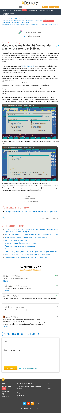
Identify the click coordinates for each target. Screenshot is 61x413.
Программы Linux (13, 43)
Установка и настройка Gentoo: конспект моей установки (27, 255)
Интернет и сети (47, 19)
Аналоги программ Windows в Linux (29, 386)
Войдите (21, 36)
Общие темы (25, 22)
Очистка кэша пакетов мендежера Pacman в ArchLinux (26, 257)
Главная (4, 10)
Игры (35, 10)
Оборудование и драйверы (34, 21)
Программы (30, 10)
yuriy (10, 286)
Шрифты (16, 22)
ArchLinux (44, 24)
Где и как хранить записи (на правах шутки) (22, 246)
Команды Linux (53, 24)
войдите (25, 201)
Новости (9, 10)
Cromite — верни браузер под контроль (20, 243)
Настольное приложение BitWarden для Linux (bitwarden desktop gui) (31, 234)
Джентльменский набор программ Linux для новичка (26, 237)
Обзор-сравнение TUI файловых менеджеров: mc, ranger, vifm (31, 211)
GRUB (15, 19)
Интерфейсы (41, 10)
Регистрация (54, 7)
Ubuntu (21, 19)
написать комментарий (30, 269)
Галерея (12, 13)
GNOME (10, 19)
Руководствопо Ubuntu (5, 14)
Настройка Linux (19, 21)
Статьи (24, 10)
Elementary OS (35, 24)
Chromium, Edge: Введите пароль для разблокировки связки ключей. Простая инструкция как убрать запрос (31, 230)
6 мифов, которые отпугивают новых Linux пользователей (28, 249)
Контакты (20, 395)
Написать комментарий (23, 334)
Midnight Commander (28, 66)
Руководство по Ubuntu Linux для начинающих (15, 24)
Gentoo (4, 19)
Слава (23, 307)
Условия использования (25, 398)
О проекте (20, 393)
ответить (5, 280)
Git (47, 386)
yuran (8, 317)
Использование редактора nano (17, 240)
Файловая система (7, 22)
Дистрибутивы (17, 10)
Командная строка (7, 21)
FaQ (47, 10)
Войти (45, 7)
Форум (51, 10)
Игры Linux (38, 19)
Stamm (25, 286)
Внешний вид (29, 19)
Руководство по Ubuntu (25, 383)
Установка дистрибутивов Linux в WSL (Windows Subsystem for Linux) (31, 252)
